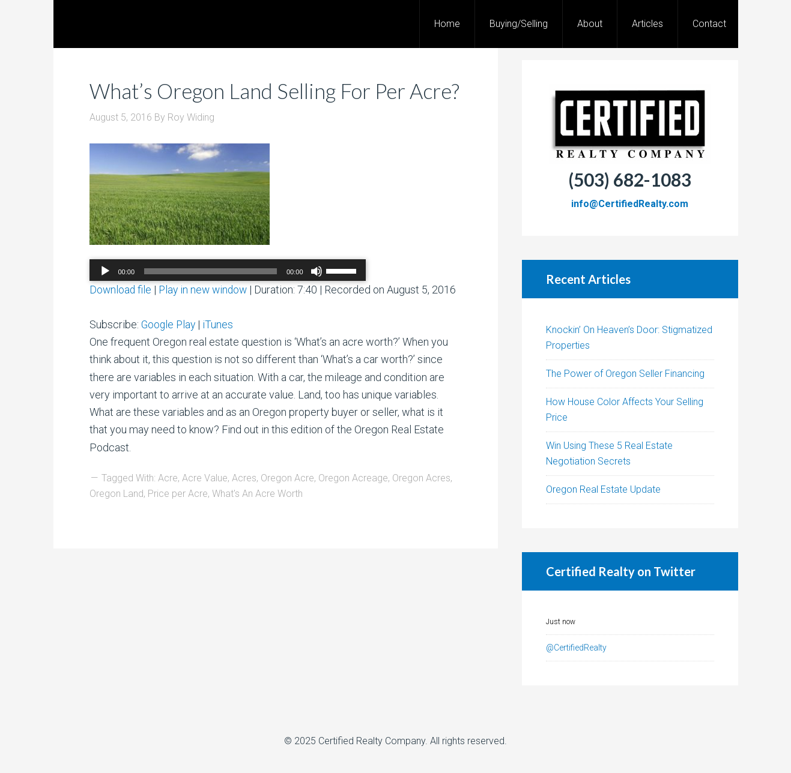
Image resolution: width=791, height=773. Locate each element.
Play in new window (206, 315)
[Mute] (317, 297)
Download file (121, 315)
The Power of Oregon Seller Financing (625, 373)
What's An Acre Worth (257, 519)
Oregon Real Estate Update (603, 489)
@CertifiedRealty (576, 647)
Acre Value (205, 504)
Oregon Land (116, 519)
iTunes (220, 350)
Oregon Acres (421, 504)
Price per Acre (178, 519)
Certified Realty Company (371, 741)
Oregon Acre (287, 504)
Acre (168, 504)
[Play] (105, 297)
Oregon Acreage (353, 504)
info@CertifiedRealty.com (629, 203)
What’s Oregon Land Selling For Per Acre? (253, 103)
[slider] (210, 297)
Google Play (169, 350)
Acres (244, 504)
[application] (227, 297)
